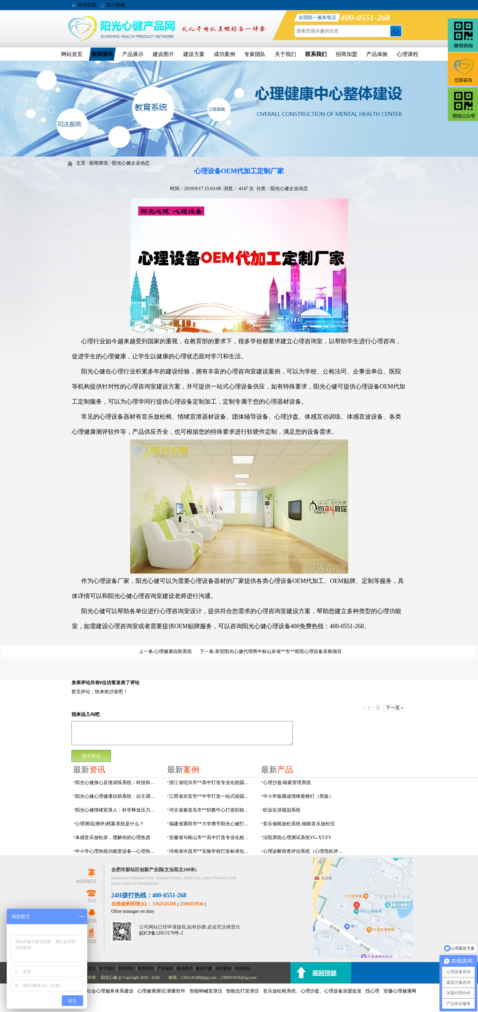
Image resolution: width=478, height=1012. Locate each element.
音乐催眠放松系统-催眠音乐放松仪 (299, 823)
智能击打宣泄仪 (242, 991)
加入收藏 (115, 4)
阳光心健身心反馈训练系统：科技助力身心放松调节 (117, 782)
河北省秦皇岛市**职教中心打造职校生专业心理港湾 (211, 810)
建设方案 (194, 54)
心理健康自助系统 (173, 651)
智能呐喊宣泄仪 (206, 991)
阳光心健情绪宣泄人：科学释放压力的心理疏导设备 (117, 810)
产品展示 (133, 54)
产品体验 (377, 54)
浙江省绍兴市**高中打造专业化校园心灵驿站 (211, 782)
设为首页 (86, 4)
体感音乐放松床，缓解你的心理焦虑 (112, 837)
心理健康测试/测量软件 (161, 991)
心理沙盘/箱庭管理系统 (287, 782)
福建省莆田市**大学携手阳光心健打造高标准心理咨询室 (211, 823)
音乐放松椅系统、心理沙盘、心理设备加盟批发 (312, 991)
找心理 (372, 991)
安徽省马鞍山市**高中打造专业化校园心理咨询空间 (211, 837)
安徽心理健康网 (399, 991)
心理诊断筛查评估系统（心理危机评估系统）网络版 (305, 851)
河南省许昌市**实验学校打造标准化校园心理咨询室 (211, 851)
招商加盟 (346, 54)
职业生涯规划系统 (282, 810)
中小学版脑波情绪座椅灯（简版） (298, 796)
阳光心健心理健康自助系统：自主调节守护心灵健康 (117, 796)
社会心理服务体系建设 (110, 991)
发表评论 (80, 682)
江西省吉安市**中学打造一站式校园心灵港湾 (211, 796)
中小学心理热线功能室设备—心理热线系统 (117, 851)
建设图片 (163, 54)
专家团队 (255, 54)
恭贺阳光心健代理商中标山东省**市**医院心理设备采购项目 (278, 651)
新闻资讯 (102, 54)
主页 (81, 163)
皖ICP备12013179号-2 (161, 933)
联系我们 (316, 54)
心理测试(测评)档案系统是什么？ (109, 823)
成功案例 (224, 54)
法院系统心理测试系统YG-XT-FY (297, 837)
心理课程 (407, 54)
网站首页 (72, 54)
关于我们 (285, 54)
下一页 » (395, 707)
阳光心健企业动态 (131, 163)
